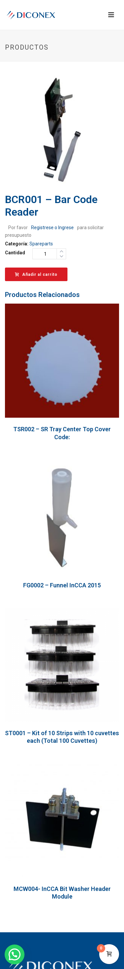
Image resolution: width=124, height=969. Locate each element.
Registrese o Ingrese (52, 227)
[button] (14, 954)
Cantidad (15, 252)
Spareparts (41, 243)
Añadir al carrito (36, 274)
